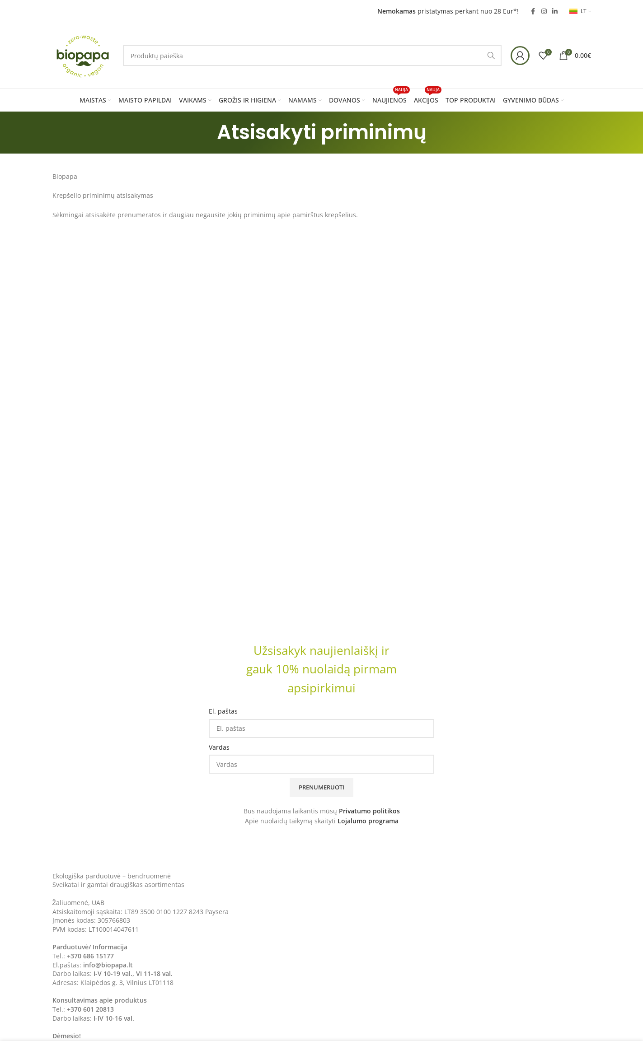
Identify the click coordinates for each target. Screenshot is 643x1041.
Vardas (219, 747)
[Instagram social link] (544, 11)
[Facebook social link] (533, 11)
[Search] (312, 55)
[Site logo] (83, 55)
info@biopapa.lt (108, 965)
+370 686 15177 (90, 956)
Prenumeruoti (321, 787)
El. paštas (223, 711)
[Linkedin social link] (554, 11)
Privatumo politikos (369, 811)
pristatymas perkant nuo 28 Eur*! (448, 11)
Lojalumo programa (368, 821)
